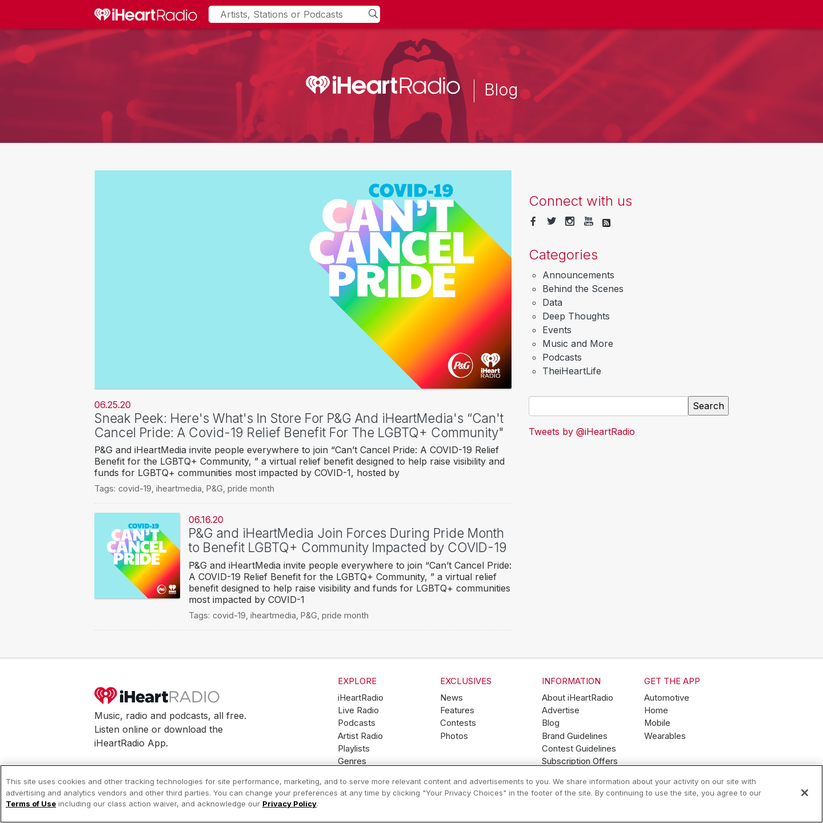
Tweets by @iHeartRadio (582, 431)
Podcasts (562, 357)
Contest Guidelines (579, 749)
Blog (551, 723)
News (451, 698)
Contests (458, 723)
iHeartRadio (157, 695)
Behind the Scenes (583, 288)
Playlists (354, 749)
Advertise (561, 710)
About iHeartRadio (577, 698)
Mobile (657, 723)
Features (457, 710)
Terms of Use (31, 803)
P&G (214, 488)
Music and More (577, 343)
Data (552, 302)
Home (656, 710)
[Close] (804, 792)
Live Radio (358, 710)
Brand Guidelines (575, 736)
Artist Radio (360, 736)
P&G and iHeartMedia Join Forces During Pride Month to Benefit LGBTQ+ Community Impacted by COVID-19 (348, 540)
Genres (352, 761)
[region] (411, 794)
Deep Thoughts (576, 316)
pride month (250, 488)
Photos (454, 736)
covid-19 (134, 488)
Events (557, 329)
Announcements (578, 275)
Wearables (665, 736)
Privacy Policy (289, 803)
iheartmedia (179, 488)
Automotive (666, 698)
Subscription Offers (580, 761)
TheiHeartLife (571, 371)
